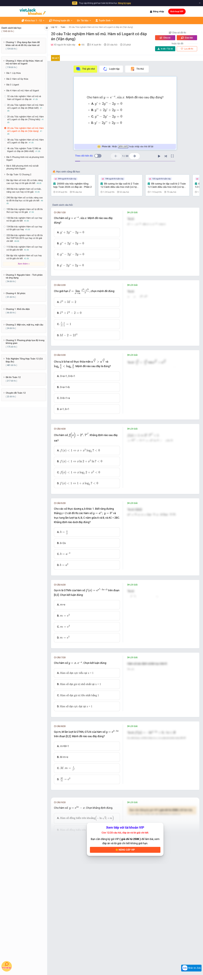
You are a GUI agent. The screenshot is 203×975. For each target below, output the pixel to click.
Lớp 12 (54, 27)
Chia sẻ (165, 38)
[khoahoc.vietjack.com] (33, 11)
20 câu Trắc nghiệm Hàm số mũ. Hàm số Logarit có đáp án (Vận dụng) (101, 27)
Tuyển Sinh (104, 20)
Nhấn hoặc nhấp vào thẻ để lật (125, 146)
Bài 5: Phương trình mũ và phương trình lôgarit (25, 158)
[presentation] (113, 97)
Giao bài (187, 38)
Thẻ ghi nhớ (85, 69)
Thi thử (137, 69)
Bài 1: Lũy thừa (13, 73)
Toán (63, 27)
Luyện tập (111, 69)
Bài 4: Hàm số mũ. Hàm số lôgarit (22, 90)
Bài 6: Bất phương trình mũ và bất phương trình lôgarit (22, 167)
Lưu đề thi (187, 49)
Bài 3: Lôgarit (12, 84)
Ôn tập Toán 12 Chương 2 (18, 174)
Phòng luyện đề (61, 20)
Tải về (165, 49)
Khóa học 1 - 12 (33, 20)
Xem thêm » (23, 263)
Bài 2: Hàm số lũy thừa (17, 79)
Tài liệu (84, 20)
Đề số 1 (55, 58)
